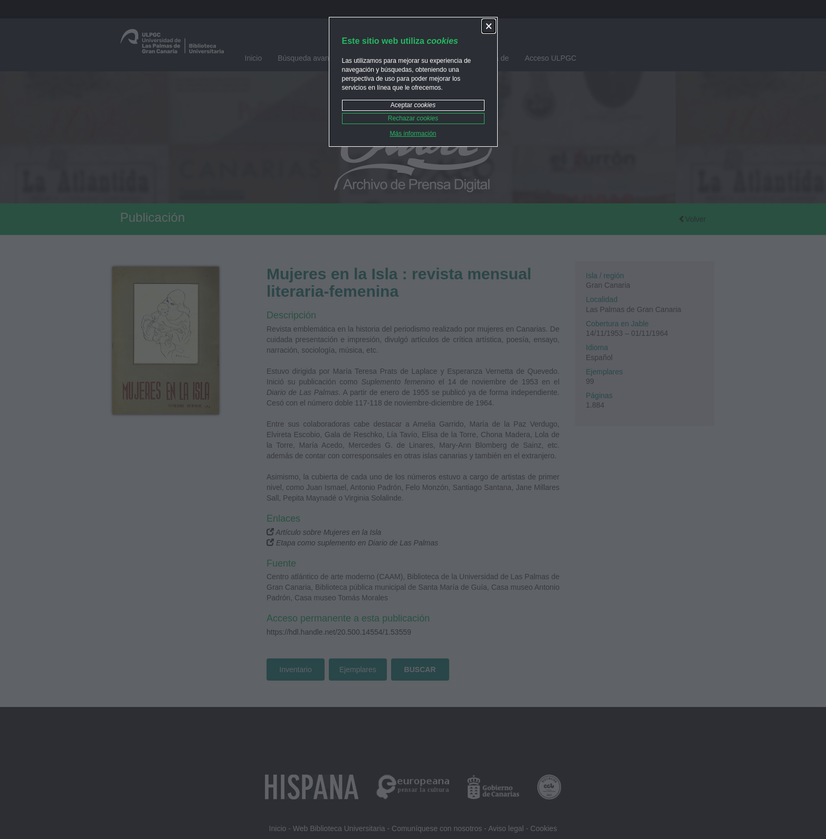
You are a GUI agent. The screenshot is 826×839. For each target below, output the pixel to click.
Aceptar (413, 105)
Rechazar (413, 118)
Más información (413, 133)
